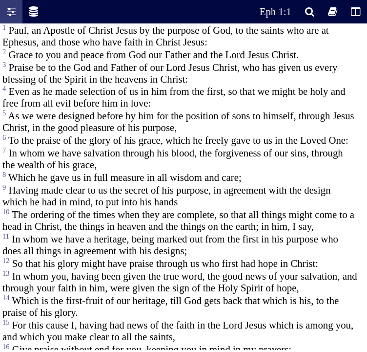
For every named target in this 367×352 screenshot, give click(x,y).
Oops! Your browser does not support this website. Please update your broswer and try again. (183, 186)
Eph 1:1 (275, 11)
